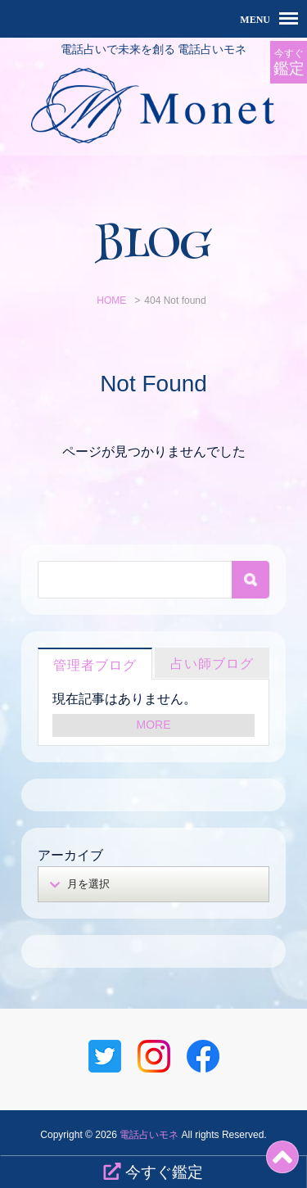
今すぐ (288, 62)
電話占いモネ (149, 1135)
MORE (154, 724)
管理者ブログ (95, 665)
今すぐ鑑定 (152, 1172)
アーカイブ (70, 855)
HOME (111, 300)
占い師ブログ (212, 664)
